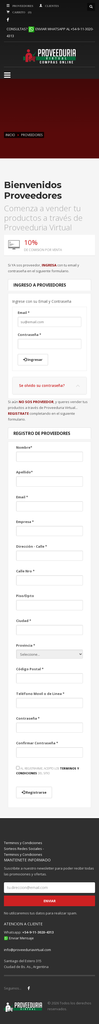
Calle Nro (25, 571)
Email (24, 312)
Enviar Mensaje (21, 938)
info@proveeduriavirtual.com (27, 949)
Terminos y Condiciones (23, 842)
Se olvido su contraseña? (42, 385)
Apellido (24, 472)
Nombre (24, 447)
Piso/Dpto (25, 595)
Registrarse (34, 792)
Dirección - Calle (31, 546)
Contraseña (29, 334)
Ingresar (33, 359)
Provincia (25, 645)
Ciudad (23, 620)
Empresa (25, 521)
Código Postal (30, 669)
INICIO (10, 135)
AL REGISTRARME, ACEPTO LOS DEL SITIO (47, 770)
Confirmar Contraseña (37, 743)
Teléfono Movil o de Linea (40, 693)
